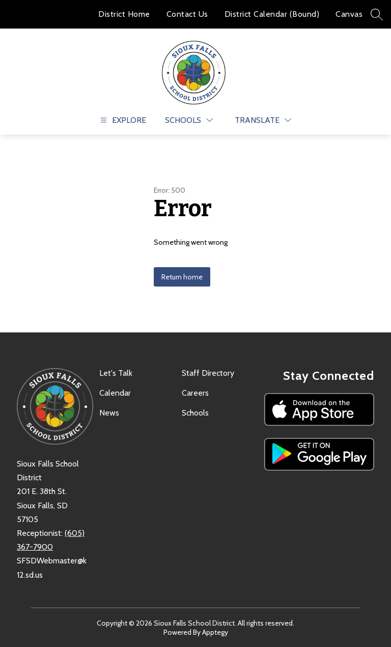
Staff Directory (208, 373)
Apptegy (215, 632)
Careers (195, 393)
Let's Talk (115, 373)
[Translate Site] (263, 120)
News (109, 413)
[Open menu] (122, 120)
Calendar (115, 393)
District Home (124, 14)
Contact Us (187, 14)
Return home (182, 276)
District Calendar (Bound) (272, 14)
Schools (195, 413)
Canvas (349, 14)
